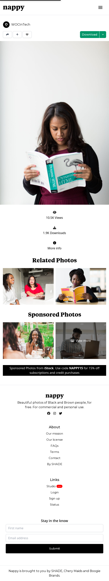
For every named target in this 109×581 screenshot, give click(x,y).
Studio (51, 486)
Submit (54, 548)
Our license (54, 439)
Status (54, 504)
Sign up (54, 498)
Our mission (54, 433)
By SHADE (54, 464)
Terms (54, 452)
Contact (54, 458)
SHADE (56, 571)
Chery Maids (73, 571)
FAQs (54, 446)
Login (55, 492)
